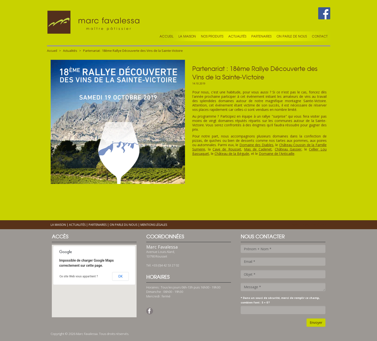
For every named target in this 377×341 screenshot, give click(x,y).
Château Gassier (288, 149)
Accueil (166, 36)
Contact (320, 36)
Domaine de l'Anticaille (276, 153)
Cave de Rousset (227, 149)
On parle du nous (123, 225)
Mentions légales (153, 225)
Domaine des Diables (256, 145)
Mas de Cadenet (258, 149)
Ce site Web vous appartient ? (79, 276)
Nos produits (212, 36)
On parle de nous (292, 36)
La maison (187, 36)
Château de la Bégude (232, 153)
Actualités (237, 36)
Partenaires (261, 36)
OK (120, 276)
